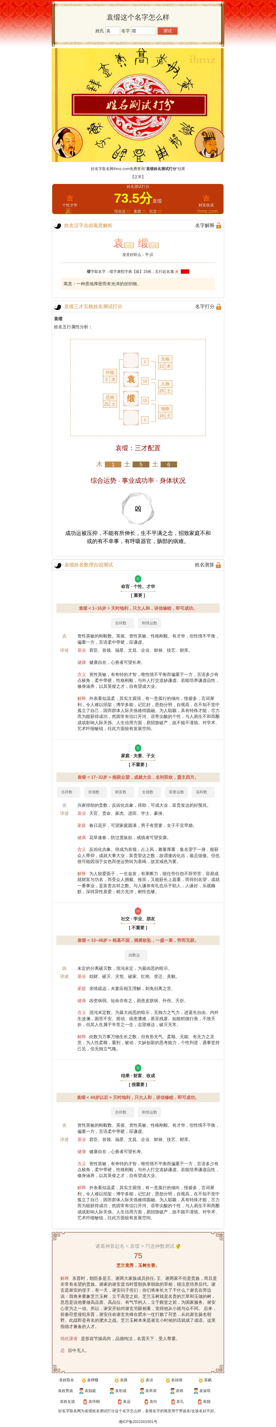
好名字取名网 (69, 1411)
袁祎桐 (94, 1401)
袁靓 (207, 1401)
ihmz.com (121, 169)
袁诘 (149, 1380)
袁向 (153, 1401)
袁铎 (179, 1391)
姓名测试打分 (103, 1411)
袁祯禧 (176, 1380)
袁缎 (58, 318)
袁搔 (123, 1380)
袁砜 (208, 1380)
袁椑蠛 (92, 1380)
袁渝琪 (205, 1391)
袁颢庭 (90, 1391)
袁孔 (180, 1401)
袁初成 (120, 1391)
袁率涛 (151, 1391)
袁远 (126, 1401)
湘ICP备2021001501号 (138, 1421)
